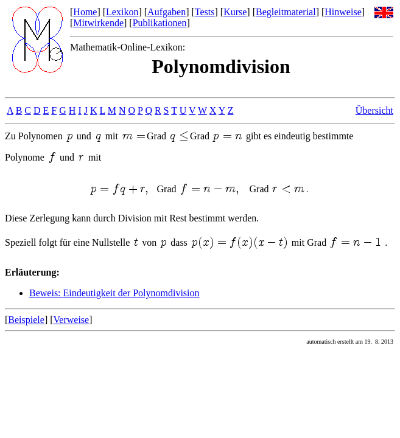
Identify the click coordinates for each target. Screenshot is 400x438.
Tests (205, 12)
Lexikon (122, 12)
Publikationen (160, 23)
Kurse (235, 12)
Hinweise (343, 12)
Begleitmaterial (286, 12)
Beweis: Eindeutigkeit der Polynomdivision (114, 293)
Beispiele (26, 320)
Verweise (71, 320)
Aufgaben (166, 12)
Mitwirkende (98, 23)
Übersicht (374, 110)
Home (85, 12)
